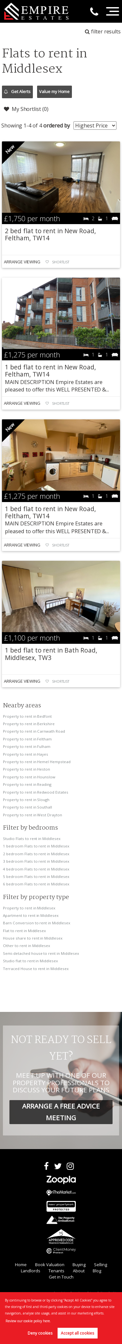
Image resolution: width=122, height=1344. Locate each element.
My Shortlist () (26, 109)
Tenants (56, 1271)
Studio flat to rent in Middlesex (30, 960)
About (79, 1271)
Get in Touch (61, 1277)
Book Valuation (49, 1264)
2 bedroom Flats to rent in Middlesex (36, 853)
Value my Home (54, 91)
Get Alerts (17, 92)
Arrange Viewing (22, 262)
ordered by (56, 125)
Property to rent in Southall (27, 807)
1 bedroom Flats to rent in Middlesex (36, 846)
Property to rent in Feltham (27, 739)
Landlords (30, 1271)
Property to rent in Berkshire (29, 723)
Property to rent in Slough (26, 799)
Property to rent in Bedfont (27, 716)
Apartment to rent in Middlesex (31, 915)
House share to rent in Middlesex (32, 938)
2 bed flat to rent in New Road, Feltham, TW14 (50, 234)
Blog (97, 1271)
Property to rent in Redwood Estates (35, 792)
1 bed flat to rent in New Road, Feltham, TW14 (50, 370)
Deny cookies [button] (40, 1333)
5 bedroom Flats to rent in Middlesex (36, 876)
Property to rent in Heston (26, 769)
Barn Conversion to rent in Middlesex (36, 922)
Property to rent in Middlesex (29, 908)
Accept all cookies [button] (77, 1333)
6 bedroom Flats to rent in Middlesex (36, 884)
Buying (79, 1264)
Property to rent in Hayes (25, 754)
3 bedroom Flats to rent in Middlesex (36, 861)
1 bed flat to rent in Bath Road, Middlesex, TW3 (51, 654)
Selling (100, 1264)
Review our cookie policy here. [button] (28, 1321)
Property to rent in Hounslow (29, 776)
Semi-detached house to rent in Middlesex (41, 953)
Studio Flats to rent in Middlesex (31, 838)
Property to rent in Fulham (26, 746)
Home (21, 1264)
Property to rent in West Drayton (32, 814)
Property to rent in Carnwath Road (34, 731)
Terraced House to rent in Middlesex (35, 968)
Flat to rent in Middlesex (24, 930)
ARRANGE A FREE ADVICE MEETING (61, 1111)
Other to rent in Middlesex (26, 945)
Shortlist (61, 262)
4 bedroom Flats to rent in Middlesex (36, 869)
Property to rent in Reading (27, 784)
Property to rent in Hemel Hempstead (36, 761)
